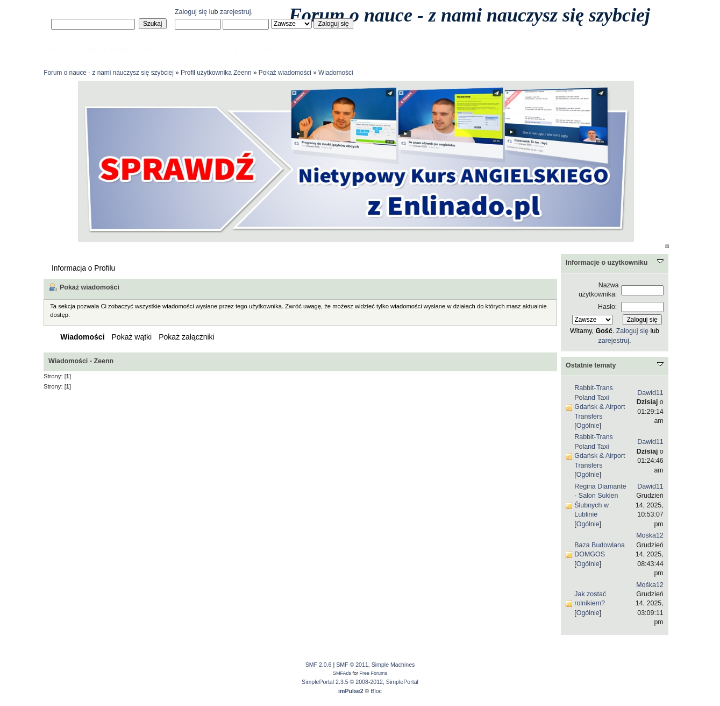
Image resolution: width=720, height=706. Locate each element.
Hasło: (607, 306)
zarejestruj (235, 12)
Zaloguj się (191, 12)
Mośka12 (650, 535)
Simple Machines (393, 664)
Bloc (376, 691)
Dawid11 (650, 393)
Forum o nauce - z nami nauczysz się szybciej (469, 15)
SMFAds (342, 673)
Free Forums (374, 673)
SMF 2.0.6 (318, 664)
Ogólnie (588, 425)
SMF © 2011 (352, 664)
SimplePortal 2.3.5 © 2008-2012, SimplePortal (360, 682)
